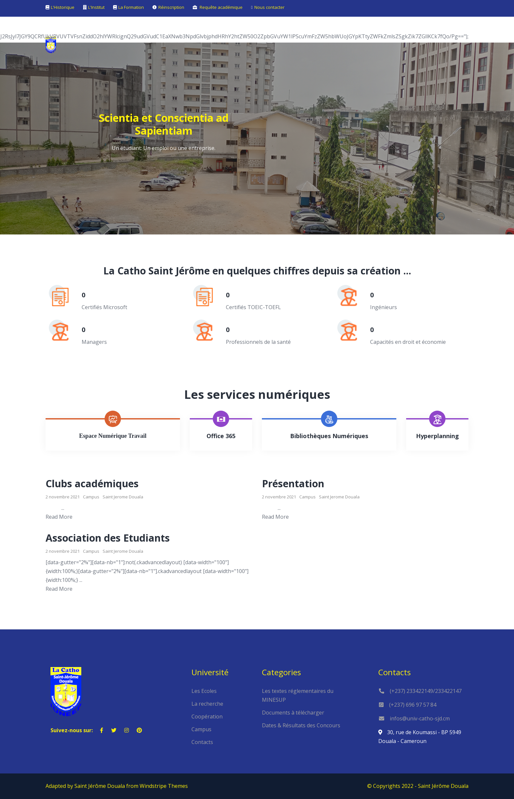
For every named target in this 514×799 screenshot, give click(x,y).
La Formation (131, 7)
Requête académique (221, 7)
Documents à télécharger (293, 712)
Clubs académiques (92, 483)
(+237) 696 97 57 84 (412, 704)
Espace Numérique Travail (112, 436)
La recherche (207, 703)
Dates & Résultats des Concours (301, 725)
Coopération (207, 716)
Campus (91, 497)
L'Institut (96, 7)
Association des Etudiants (108, 538)
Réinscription (171, 7)
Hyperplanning (437, 436)
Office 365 (221, 436)
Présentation (293, 483)
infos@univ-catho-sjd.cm (420, 718)
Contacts (202, 742)
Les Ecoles (204, 691)
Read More (59, 516)
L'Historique (62, 7)
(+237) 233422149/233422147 (426, 691)
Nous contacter (269, 7)
